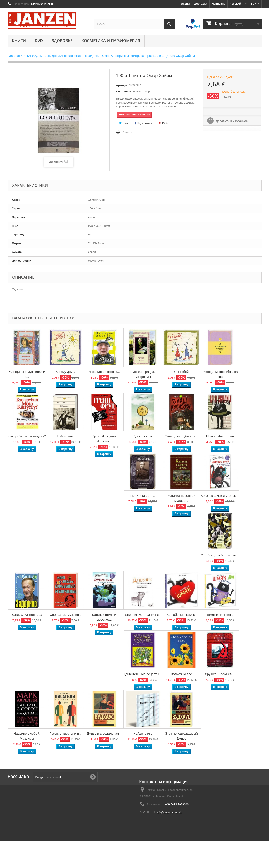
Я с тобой (181, 372)
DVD (39, 40)
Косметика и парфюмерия (110, 40)
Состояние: (124, 91)
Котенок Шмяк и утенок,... (220, 495)
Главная (14, 56)
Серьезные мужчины (65, 614)
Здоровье (62, 40)
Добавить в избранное (231, 121)
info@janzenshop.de (169, 812)
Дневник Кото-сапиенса (143, 614)
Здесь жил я (143, 436)
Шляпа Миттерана (220, 436)
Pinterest (166, 123)
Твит (123, 123)
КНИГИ (19, 40)
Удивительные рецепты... (143, 674)
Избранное (65, 436)
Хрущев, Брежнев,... (220, 674)
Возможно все (181, 674)
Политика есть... (142, 495)
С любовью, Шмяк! (181, 614)
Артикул (122, 85)
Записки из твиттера (27, 614)
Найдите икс (142, 733)
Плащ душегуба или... (181, 436)
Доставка (200, 3)
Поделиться (143, 123)
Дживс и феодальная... (104, 733)
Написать (218, 3)
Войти (255, 3)
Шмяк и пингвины (220, 614)
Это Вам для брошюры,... (220, 555)
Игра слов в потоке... (104, 372)
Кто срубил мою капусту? (27, 436)
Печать (127, 132)
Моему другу (65, 372)
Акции (185, 3)
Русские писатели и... (65, 733)
